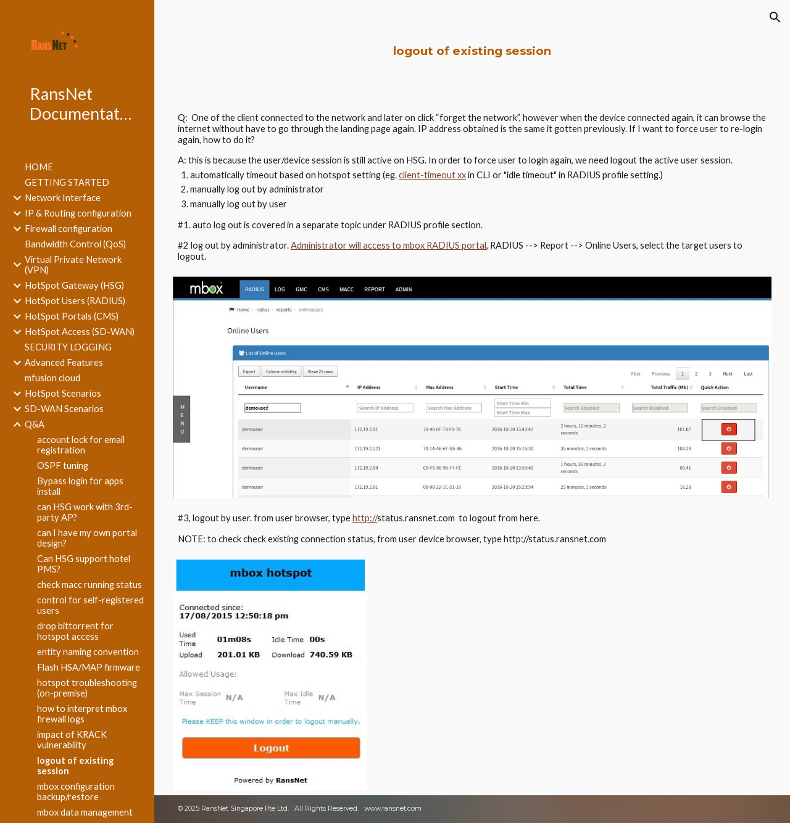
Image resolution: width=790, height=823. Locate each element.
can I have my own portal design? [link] (87, 537)
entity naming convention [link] (88, 652)
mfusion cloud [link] (52, 378)
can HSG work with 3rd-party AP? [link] (85, 512)
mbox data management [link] (85, 812)
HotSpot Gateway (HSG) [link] (74, 285)
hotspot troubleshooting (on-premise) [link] (87, 687)
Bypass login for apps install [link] (80, 486)
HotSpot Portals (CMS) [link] (71, 316)
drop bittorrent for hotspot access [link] (75, 631)
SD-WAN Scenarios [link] (64, 408)
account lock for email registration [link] (81, 444)
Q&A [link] (34, 424)
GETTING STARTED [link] (67, 182)
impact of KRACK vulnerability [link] (72, 739)
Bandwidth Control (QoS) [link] (75, 244)
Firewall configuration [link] (68, 228)
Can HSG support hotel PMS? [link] (83, 563)
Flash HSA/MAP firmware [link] (88, 667)
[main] (472, 51)
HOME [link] (39, 167)
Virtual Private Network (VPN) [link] (73, 264)
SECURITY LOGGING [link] (68, 347)
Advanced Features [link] (64, 362)
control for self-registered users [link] (90, 605)
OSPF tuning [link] (62, 465)
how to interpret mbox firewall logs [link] (82, 713)
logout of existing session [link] (75, 765)
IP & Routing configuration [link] (78, 213)
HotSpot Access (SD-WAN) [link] (80, 331)
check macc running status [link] (89, 584)
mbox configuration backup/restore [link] (76, 791)
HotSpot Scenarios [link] (63, 393)
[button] (775, 17)
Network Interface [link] (63, 197)
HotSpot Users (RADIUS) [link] (75, 301)
